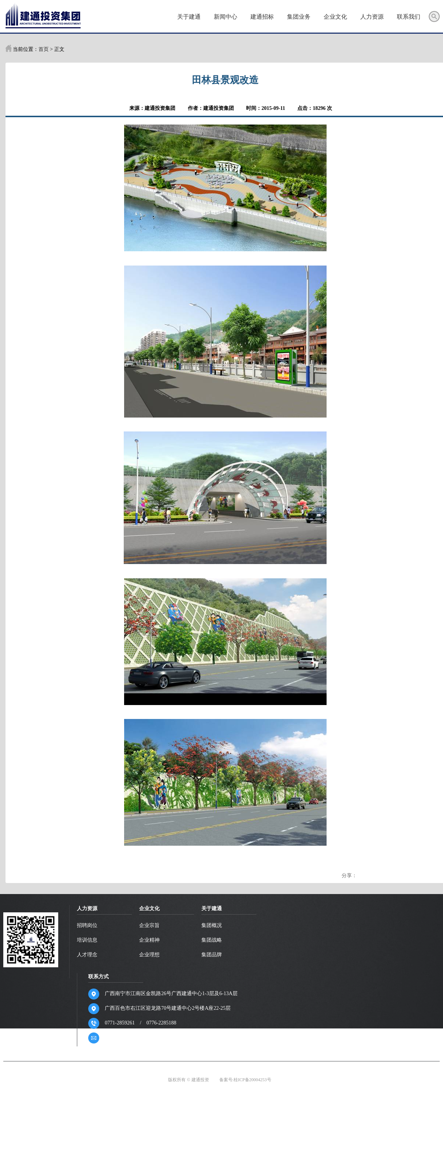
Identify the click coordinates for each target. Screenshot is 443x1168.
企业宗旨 (151, 925)
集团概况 (214, 925)
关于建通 (187, 17)
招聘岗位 (89, 925)
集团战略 (214, 940)
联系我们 (406, 17)
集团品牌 (214, 954)
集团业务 (297, 17)
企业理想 (151, 954)
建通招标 (260, 17)
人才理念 (89, 954)
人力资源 (370, 17)
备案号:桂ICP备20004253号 (245, 1079)
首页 (151, 17)
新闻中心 (223, 17)
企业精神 (151, 940)
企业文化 (333, 17)
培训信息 (89, 940)
